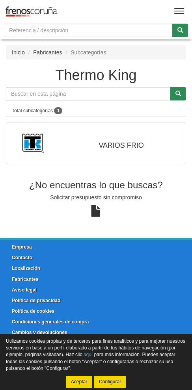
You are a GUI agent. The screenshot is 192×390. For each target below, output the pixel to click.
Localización (26, 268)
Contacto (22, 257)
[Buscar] (180, 30)
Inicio (18, 52)
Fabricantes (47, 52)
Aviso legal (24, 290)
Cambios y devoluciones (39, 332)
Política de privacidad (36, 300)
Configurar (110, 381)
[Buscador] (88, 30)
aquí (88, 354)
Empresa (22, 247)
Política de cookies (33, 311)
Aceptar (79, 381)
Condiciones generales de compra (50, 322)
